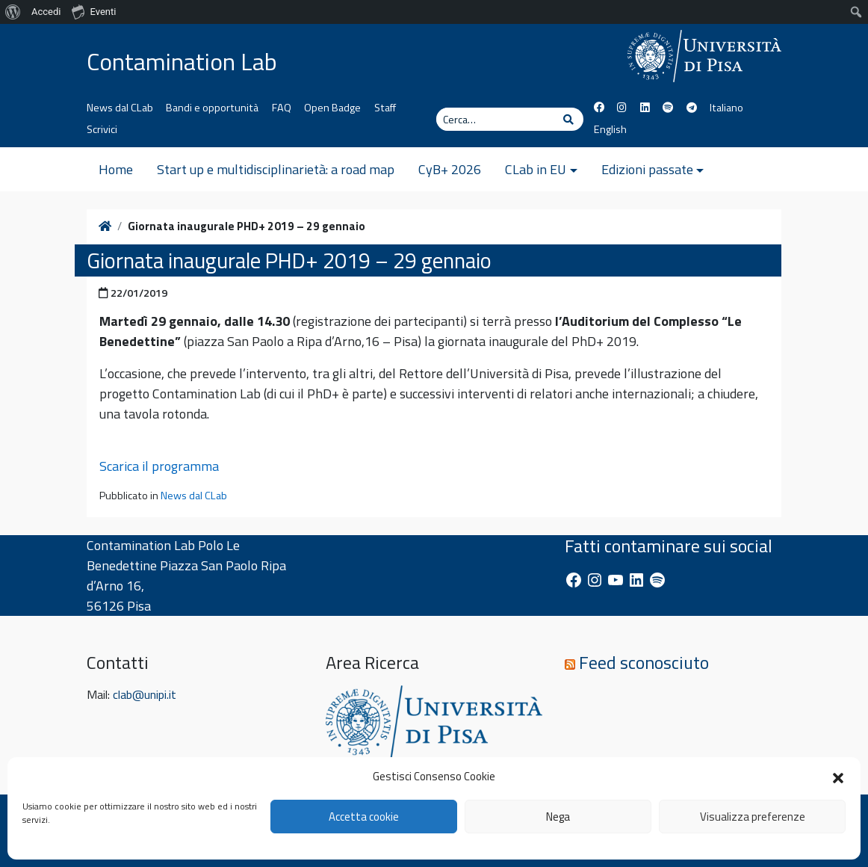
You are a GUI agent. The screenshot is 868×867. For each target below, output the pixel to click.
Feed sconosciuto (644, 662)
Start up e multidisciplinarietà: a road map (275, 169)
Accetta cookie (364, 816)
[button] (838, 776)
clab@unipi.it (144, 694)
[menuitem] (13, 12)
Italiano (726, 107)
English (610, 129)
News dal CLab (120, 107)
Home (116, 169)
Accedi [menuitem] (46, 11)
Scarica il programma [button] (159, 466)
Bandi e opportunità (212, 107)
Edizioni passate (647, 169)
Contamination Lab (182, 61)
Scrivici (102, 129)
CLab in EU (535, 169)
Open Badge (332, 107)
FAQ (281, 107)
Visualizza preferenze (752, 816)
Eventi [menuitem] (94, 11)
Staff (385, 107)
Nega (558, 816)
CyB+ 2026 (449, 169)
